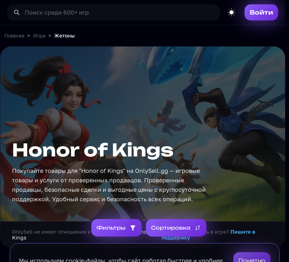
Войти (261, 12)
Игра (39, 35)
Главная (14, 35)
